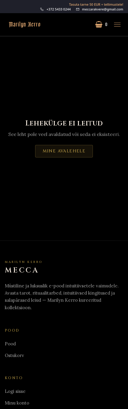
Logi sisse (15, 391)
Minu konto (17, 403)
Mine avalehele (64, 151)
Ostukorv (14, 355)
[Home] (24, 267)
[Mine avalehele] (23, 25)
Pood (10, 344)
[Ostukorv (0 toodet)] (101, 24)
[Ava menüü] (117, 24)
